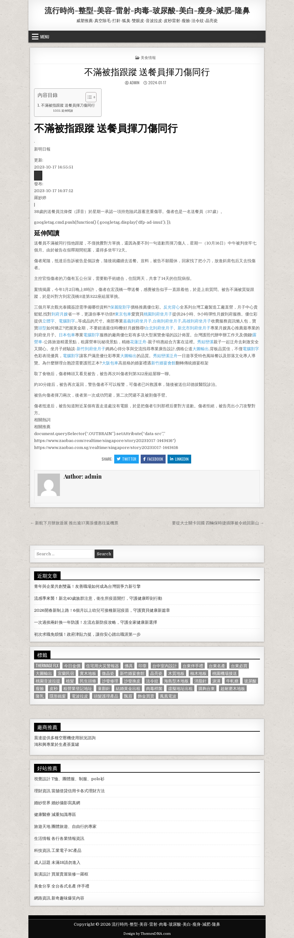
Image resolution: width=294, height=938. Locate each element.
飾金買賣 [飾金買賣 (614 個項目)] (146, 696)
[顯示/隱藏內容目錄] (88, 97)
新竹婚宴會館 (163, 363)
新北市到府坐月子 (194, 328)
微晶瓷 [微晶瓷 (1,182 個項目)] (108, 673)
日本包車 (67, 335)
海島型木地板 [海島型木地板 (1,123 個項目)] (176, 681)
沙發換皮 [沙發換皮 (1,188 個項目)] (132, 681)
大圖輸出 (200, 348)
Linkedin (179, 459)
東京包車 (123, 314)
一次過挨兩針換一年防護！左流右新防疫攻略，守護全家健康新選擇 (95, 622)
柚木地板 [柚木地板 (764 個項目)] (198, 673)
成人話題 (42, 862)
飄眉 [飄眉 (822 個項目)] (128, 696)
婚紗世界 (42, 802)
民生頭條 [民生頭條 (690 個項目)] (88, 681)
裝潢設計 (42, 874)
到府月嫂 (59, 314)
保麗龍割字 (120, 307)
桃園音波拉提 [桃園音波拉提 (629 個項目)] (48, 681)
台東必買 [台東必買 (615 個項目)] (239, 666)
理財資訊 (42, 790)
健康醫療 (42, 814)
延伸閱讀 (67, 110)
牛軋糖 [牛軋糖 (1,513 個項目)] (232, 681)
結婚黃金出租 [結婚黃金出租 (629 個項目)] (128, 688)
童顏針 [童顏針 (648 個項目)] (104, 688)
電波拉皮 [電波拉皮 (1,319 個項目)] (80, 696)
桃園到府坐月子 (158, 314)
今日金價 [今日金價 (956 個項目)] (72, 666)
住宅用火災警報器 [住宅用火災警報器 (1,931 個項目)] (102, 666)
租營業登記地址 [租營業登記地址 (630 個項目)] (77, 688)
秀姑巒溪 (205, 341)
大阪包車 (110, 363)
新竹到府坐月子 (91, 348)
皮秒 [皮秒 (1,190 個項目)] (54, 688)
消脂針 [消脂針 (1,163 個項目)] (200, 681)
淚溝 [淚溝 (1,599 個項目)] (216, 681)
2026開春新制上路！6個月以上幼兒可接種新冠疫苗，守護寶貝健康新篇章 (102, 610)
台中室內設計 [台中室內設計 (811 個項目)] (164, 666)
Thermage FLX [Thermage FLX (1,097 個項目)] (47, 666)
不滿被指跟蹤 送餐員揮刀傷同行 (147, 71)
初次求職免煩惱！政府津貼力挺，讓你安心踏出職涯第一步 (87, 634)
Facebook (153, 459)
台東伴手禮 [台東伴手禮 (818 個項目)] (193, 666)
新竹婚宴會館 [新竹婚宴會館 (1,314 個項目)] (132, 673)
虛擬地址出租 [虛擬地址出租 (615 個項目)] (180, 688)
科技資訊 (42, 850)
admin (134, 82)
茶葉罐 (73, 744)
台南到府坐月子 (167, 321)
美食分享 (42, 886)
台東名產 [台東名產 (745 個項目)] (217, 666)
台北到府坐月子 (159, 328)
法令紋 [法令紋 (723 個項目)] (152, 681)
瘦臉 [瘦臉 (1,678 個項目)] (40, 688)
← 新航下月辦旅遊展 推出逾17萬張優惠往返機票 (74, 523)
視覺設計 (42, 778)
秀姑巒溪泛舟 (165, 355)
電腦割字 (67, 321)
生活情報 (42, 838)
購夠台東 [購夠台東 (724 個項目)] (206, 688)
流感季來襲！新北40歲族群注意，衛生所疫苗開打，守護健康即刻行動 (98, 598)
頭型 (42, 328)
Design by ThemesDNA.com (147, 934)
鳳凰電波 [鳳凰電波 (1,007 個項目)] (168, 696)
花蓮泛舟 (138, 341)
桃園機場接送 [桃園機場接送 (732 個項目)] (224, 673)
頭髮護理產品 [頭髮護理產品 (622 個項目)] (106, 696)
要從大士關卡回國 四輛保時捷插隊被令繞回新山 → (218, 523)
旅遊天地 (42, 826)
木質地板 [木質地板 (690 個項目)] (176, 673)
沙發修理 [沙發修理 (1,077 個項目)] (110, 681)
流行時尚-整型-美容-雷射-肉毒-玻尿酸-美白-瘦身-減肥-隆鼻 (147, 10)
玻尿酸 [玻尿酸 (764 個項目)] (250, 681)
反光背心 (171, 307)
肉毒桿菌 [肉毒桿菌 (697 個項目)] (154, 688)
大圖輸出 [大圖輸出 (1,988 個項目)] (44, 673)
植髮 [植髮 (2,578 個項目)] (70, 681)
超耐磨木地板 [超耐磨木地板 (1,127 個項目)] (232, 688)
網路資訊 (42, 898)
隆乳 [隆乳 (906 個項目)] (40, 696)
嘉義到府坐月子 (137, 321)
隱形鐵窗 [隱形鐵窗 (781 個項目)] (58, 696)
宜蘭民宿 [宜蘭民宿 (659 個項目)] (66, 673)
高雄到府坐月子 (196, 321)
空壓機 (65, 737)
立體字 (48, 321)
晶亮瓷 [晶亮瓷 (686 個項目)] (156, 673)
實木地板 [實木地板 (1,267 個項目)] (88, 673)
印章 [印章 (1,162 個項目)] (142, 666)
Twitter (126, 459)
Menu (44, 36)
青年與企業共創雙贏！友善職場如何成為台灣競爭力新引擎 (87, 586)
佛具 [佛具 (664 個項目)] (129, 666)
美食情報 (148, 57)
